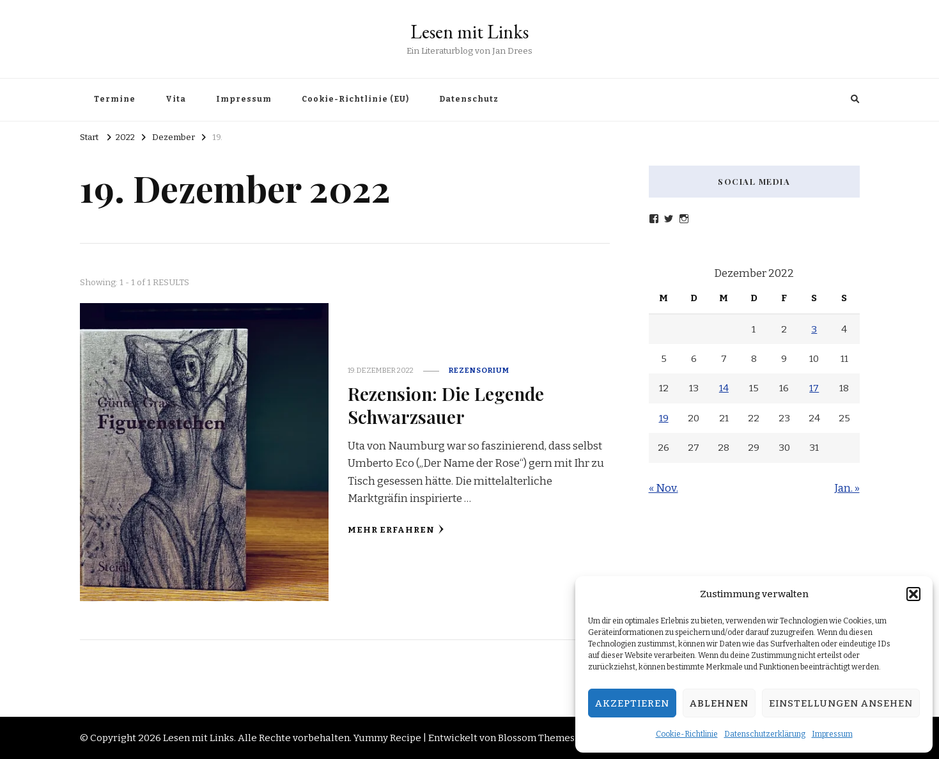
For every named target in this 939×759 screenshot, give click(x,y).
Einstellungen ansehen (841, 703)
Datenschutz (469, 99)
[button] (913, 594)
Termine (115, 99)
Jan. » (847, 488)
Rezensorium (479, 370)
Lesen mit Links (469, 31)
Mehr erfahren (396, 529)
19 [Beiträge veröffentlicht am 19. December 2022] (664, 418)
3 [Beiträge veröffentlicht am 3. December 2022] (814, 329)
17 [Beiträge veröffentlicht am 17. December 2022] (814, 388)
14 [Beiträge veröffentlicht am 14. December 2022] (724, 388)
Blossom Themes (536, 738)
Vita (176, 99)
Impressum (832, 734)
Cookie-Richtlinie (687, 734)
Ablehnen (719, 703)
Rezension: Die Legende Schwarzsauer (446, 404)
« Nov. (663, 488)
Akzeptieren (632, 703)
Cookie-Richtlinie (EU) (355, 99)
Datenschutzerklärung (764, 734)
